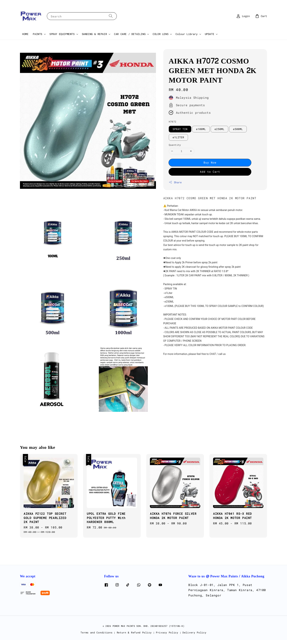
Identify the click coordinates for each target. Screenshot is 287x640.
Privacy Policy (167, 632)
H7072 (172, 121)
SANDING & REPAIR (94, 34)
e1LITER (178, 137)
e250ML (219, 129)
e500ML (238, 129)
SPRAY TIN (180, 129)
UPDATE (209, 34)
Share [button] (175, 182)
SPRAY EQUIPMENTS (62, 34)
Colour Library (186, 34)
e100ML (201, 129)
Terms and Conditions (96, 632)
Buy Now (210, 162)
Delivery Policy (194, 632)
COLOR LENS (160, 34)
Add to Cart (210, 171)
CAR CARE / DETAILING (130, 34)
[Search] (111, 16)
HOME (25, 34)
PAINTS (37, 34)
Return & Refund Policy (134, 632)
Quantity (175, 144)
